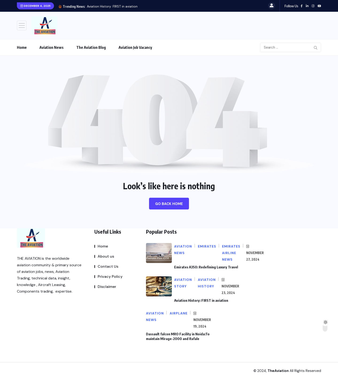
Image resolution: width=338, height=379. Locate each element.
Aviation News (51, 47)
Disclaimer (107, 286)
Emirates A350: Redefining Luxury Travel (113, 6)
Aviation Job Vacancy (135, 47)
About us (106, 256)
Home (22, 47)
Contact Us (108, 266)
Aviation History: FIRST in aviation (200, 300)
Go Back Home (169, 203)
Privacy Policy (110, 276)
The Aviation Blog (91, 47)
